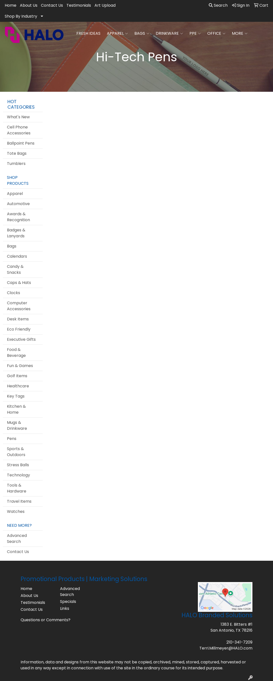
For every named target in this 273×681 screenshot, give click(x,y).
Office (216, 33)
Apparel (117, 33)
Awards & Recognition (18, 217)
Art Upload (105, 5)
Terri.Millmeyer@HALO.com (225, 648)
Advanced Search (17, 538)
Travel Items (19, 501)
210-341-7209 (239, 642)
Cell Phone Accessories (18, 130)
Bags (141, 33)
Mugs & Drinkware (17, 425)
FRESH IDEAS (88, 33)
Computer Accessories (18, 306)
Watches (16, 511)
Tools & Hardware (16, 488)
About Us (28, 5)
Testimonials (78, 5)
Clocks (13, 293)
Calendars (17, 256)
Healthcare (18, 386)
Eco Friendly (18, 329)
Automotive (18, 204)
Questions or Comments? (45, 620)
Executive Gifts (21, 339)
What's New (18, 117)
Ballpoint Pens (20, 143)
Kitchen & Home (16, 409)
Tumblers (16, 163)
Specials (68, 601)
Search (218, 5)
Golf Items (17, 376)
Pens (11, 438)
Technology (18, 475)
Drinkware (169, 33)
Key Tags (16, 396)
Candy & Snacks (15, 269)
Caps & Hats (19, 282)
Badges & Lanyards (16, 233)
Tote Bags (17, 153)
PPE (195, 33)
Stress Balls (18, 465)
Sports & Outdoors (16, 452)
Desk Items (18, 319)
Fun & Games (20, 366)
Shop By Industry (21, 16)
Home (10, 5)
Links (64, 608)
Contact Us (52, 5)
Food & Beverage (16, 352)
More (239, 33)
